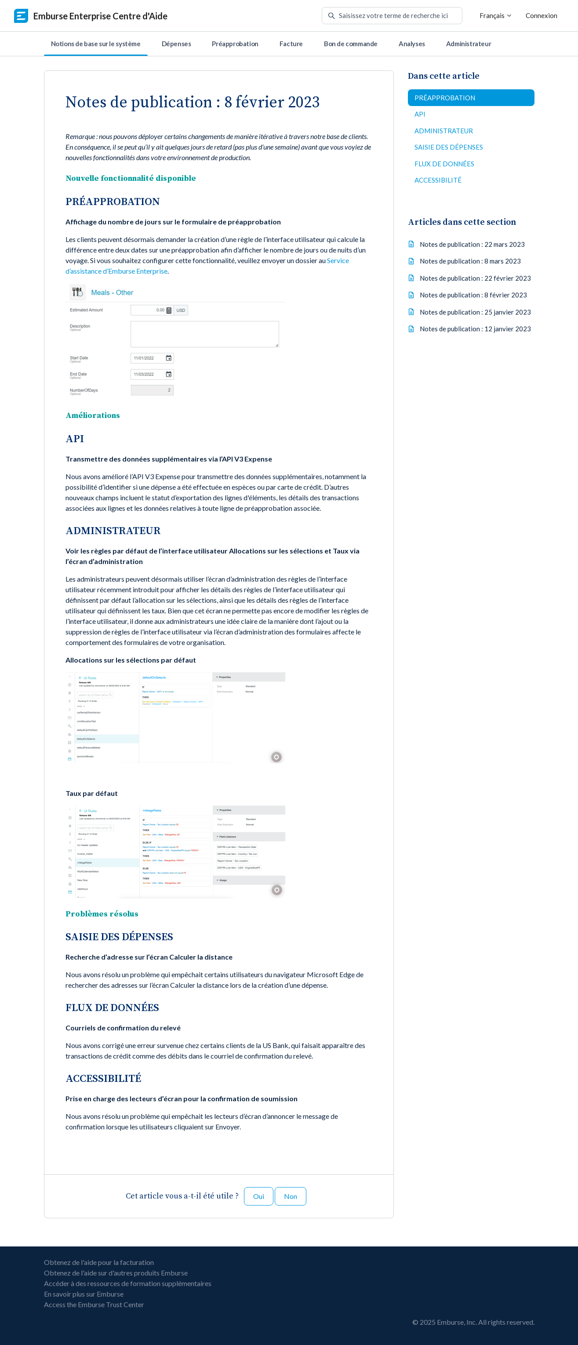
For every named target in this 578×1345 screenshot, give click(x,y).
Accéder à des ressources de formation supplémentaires (127, 1283)
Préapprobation (235, 44)
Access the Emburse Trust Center (94, 1304)
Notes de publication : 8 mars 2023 (470, 261)
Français (496, 15)
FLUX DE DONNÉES (444, 164)
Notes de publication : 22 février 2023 (475, 278)
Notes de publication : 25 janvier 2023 (475, 312)
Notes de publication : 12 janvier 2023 (475, 329)
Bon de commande (351, 44)
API (419, 114)
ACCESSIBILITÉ (438, 180)
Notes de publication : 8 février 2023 (473, 295)
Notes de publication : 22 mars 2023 (472, 244)
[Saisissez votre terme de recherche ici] (392, 16)
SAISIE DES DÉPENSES (448, 147)
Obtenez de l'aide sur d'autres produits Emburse (116, 1272)
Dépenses (176, 44)
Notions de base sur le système (96, 44)
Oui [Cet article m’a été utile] (258, 1196)
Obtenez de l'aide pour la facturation (99, 1262)
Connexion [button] (541, 15)
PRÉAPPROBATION (444, 98)
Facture (291, 44)
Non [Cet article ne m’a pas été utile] (290, 1196)
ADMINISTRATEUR (443, 131)
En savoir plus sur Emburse (84, 1294)
